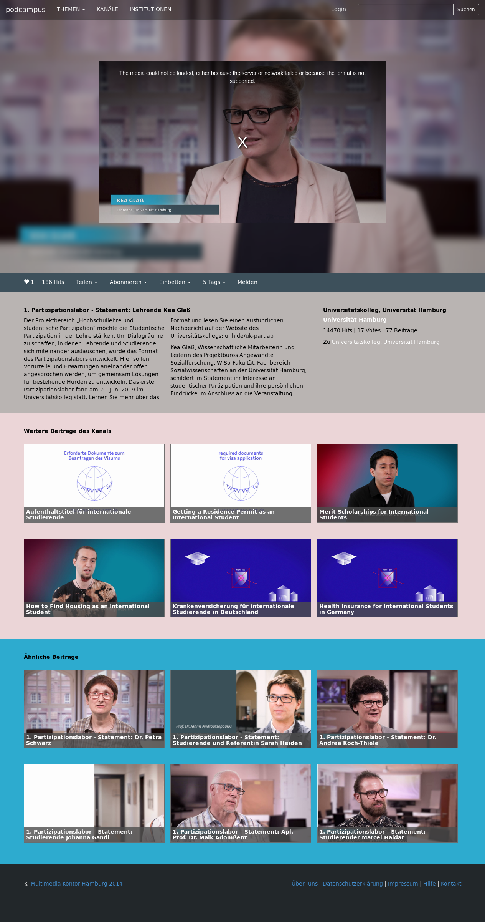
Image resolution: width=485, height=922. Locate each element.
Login (338, 9)
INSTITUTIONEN (150, 9)
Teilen (86, 282)
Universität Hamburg (355, 320)
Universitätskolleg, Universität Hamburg (386, 342)
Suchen (466, 9)
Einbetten (175, 282)
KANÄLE (107, 9)
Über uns (305, 884)
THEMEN (71, 9)
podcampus (25, 9)
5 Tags (214, 282)
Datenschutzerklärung (353, 884)
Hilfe (429, 884)
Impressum (403, 884)
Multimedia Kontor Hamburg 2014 (77, 884)
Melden (247, 282)
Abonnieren (128, 282)
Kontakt (451, 884)
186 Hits (53, 282)
